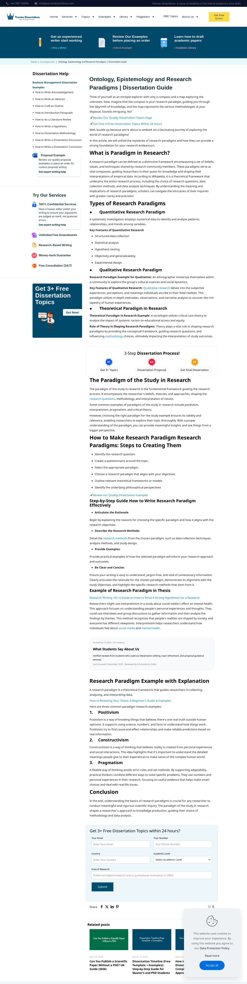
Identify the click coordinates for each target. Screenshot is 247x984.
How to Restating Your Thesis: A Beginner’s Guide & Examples (130, 702)
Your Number (183, 843)
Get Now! (72, 314)
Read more (212, 956)
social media (127, 629)
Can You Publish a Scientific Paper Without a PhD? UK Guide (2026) (108, 966)
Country (120, 859)
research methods (115, 540)
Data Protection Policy (214, 948)
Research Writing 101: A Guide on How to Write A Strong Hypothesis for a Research (145, 599)
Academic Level (183, 859)
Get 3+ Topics (109, 371)
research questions (102, 400)
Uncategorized (47, 63)
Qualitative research (156, 289)
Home (34, 63)
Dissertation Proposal (151, 371)
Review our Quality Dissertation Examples (121, 496)
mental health (151, 629)
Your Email (120, 843)
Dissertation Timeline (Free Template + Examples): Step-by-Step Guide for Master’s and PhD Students (151, 968)
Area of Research (151, 875)
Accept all (212, 965)
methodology (114, 338)
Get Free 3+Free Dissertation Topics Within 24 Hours (128, 125)
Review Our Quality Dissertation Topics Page (122, 119)
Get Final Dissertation (194, 371)
